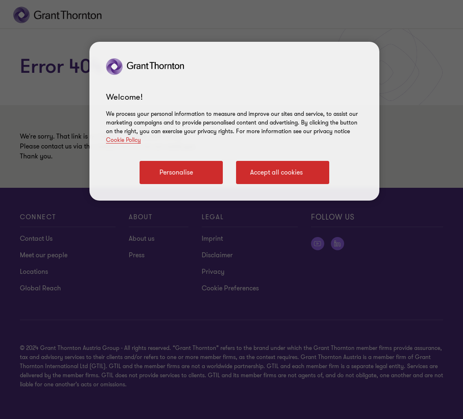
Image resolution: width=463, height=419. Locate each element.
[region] (234, 121)
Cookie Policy (123, 140)
